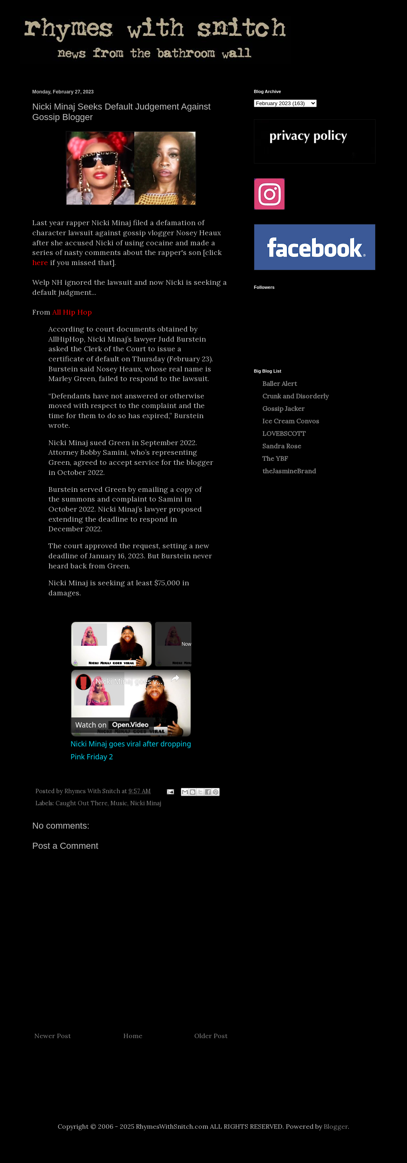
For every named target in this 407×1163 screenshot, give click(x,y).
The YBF (275, 458)
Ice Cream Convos (290, 421)
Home (132, 1036)
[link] (83, 682)
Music (118, 803)
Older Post (211, 1036)
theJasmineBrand (289, 471)
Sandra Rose (281, 446)
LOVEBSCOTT (284, 433)
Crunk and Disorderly (295, 396)
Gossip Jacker (283, 408)
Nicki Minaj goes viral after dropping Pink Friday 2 (130, 681)
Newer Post (52, 1036)
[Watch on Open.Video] (112, 725)
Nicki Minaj (145, 803)
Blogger (336, 1126)
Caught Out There (82, 803)
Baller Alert (279, 383)
